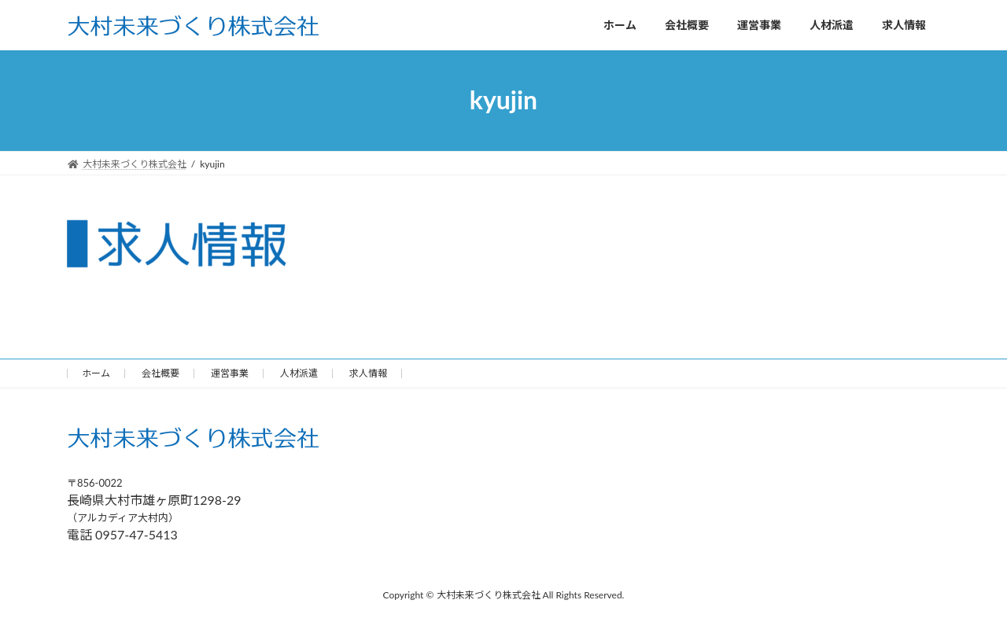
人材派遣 (299, 373)
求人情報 (368, 373)
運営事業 (230, 373)
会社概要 (160, 373)
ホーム (96, 373)
